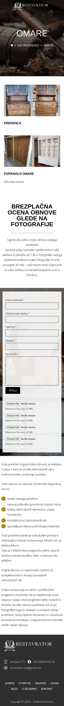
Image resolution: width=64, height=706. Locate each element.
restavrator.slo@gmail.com (25, 667)
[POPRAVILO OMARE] (32, 151)
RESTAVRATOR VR (44, 661)
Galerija (40, 683)
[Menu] (32, 15)
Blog (14, 689)
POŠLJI (13, 390)
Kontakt (47, 689)
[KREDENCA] (32, 100)
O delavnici (29, 689)
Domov (9, 683)
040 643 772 (17, 661)
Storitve (25, 683)
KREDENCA (12, 123)
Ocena (55, 683)
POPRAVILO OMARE (19, 173)
